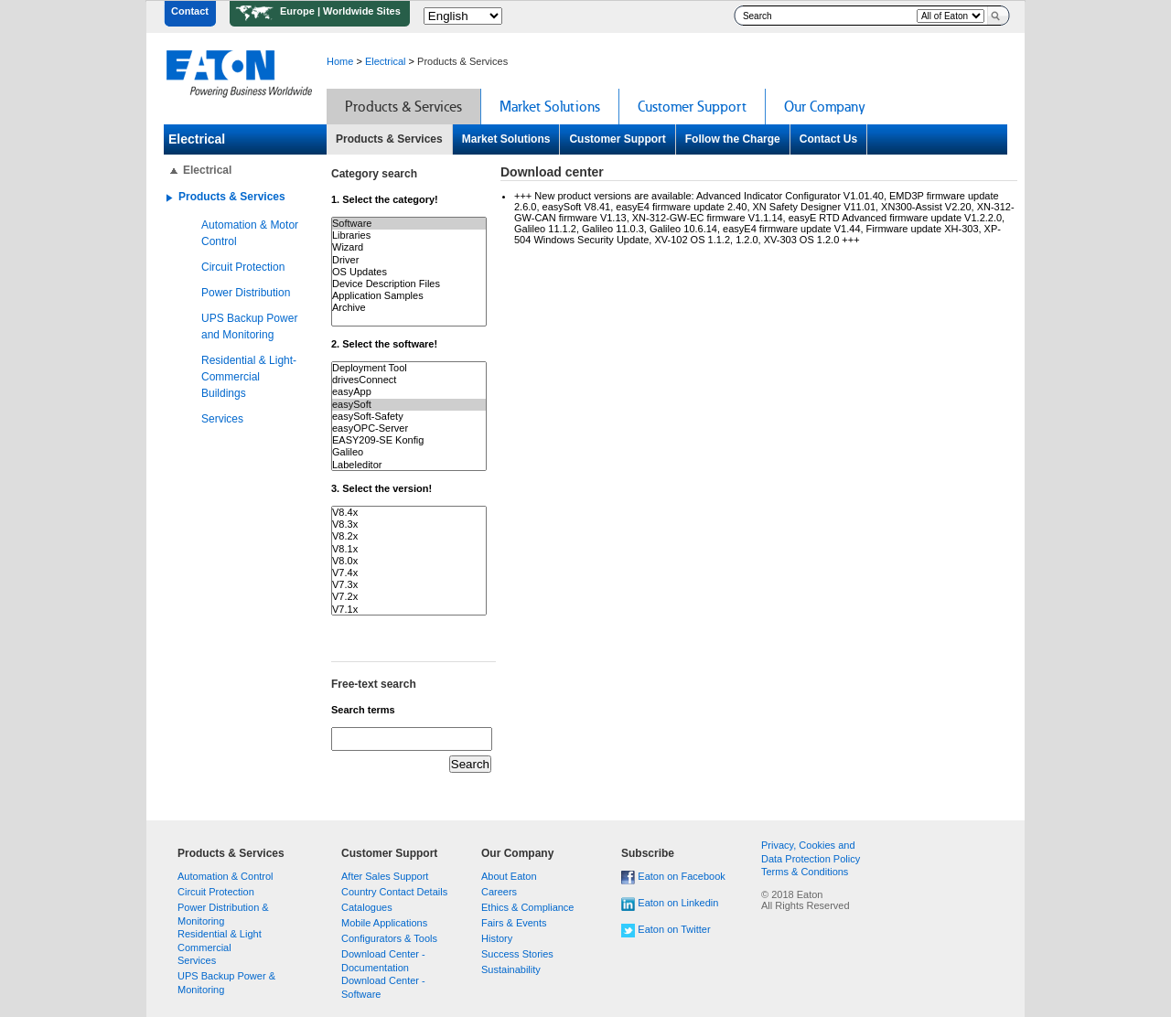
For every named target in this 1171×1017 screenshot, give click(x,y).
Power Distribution (245, 292)
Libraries (409, 235)
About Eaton (509, 876)
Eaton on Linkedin (678, 902)
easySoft (409, 405)
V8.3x (409, 524)
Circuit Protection (243, 267)
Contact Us (828, 139)
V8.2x (409, 536)
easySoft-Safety (409, 417)
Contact (190, 10)
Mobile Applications (384, 922)
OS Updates (409, 272)
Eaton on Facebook (681, 876)
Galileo (409, 452)
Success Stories (517, 953)
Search (994, 15)
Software (409, 224)
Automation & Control (225, 876)
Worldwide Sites (362, 10)
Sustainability (511, 969)
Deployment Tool (409, 368)
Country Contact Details (394, 891)
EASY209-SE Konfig (409, 440)
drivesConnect (409, 380)
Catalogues (366, 907)
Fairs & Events (514, 922)
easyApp (409, 392)
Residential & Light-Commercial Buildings (248, 377)
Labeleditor (409, 465)
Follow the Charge (732, 139)
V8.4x (409, 513)
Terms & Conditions (804, 871)
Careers (499, 891)
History (496, 938)
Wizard (409, 247)
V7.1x (409, 610)
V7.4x (409, 573)
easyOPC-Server (409, 428)
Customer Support (617, 139)
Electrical (385, 61)
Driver (409, 260)
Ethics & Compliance (528, 907)
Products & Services (389, 139)
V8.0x (409, 561)
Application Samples (409, 296)
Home (340, 61)
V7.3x (409, 585)
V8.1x (409, 549)
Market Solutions (506, 139)
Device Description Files (409, 284)
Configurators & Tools (389, 938)
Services (222, 418)
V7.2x (409, 597)
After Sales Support (384, 876)
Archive (409, 308)
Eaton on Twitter (674, 929)
